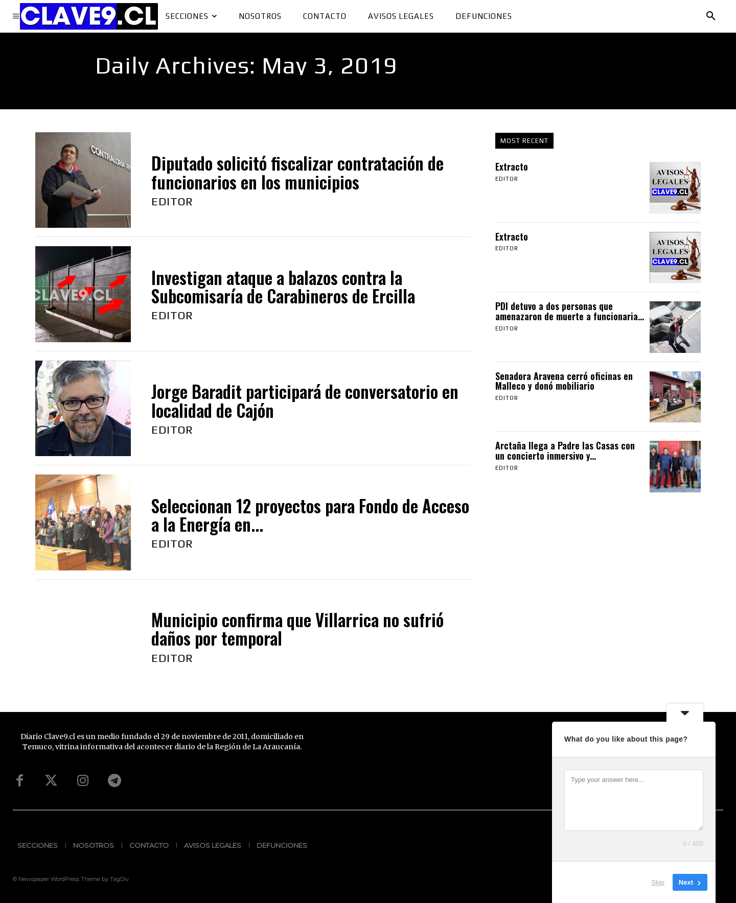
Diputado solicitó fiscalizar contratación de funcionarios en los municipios (297, 172)
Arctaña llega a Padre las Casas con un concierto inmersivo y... (565, 450)
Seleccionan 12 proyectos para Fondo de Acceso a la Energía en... (310, 515)
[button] (711, 16)
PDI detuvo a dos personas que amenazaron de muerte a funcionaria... (569, 311)
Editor (172, 201)
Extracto (511, 166)
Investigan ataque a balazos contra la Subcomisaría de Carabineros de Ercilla (283, 286)
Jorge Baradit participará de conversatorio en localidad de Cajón (304, 400)
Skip (658, 882)
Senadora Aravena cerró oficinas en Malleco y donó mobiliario (564, 381)
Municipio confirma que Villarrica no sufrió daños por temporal (297, 629)
